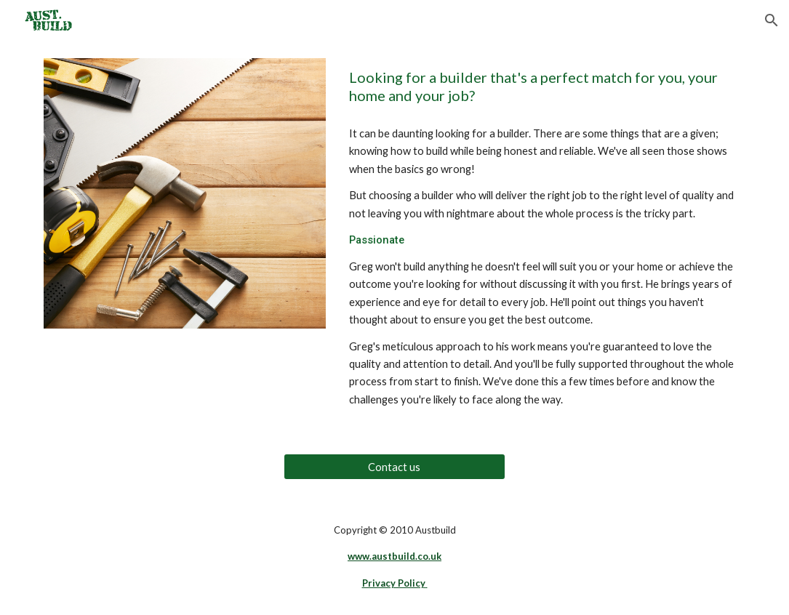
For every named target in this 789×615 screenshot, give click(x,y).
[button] (771, 20)
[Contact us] (394, 466)
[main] (544, 86)
